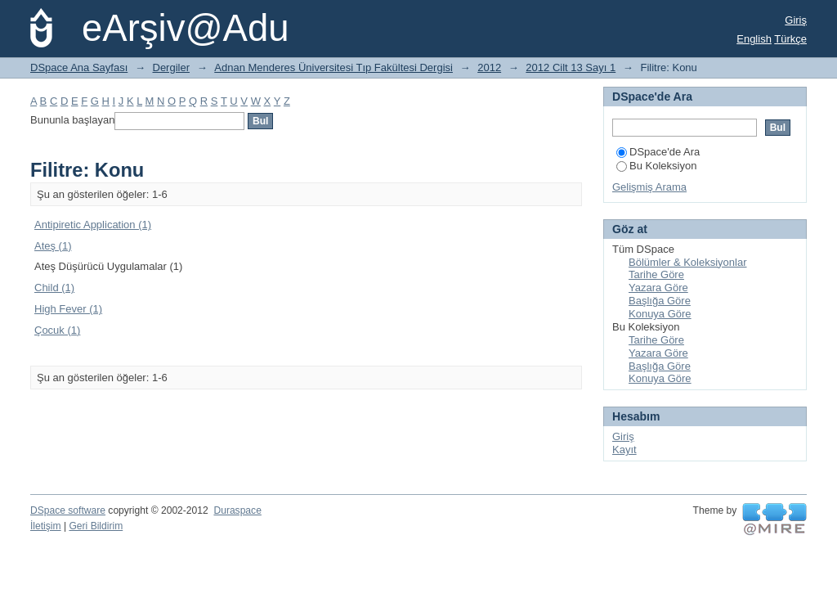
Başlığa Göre (660, 300)
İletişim (45, 526)
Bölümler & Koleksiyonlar (688, 262)
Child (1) (54, 287)
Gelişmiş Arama (649, 187)
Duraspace (237, 510)
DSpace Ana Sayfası (79, 67)
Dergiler (171, 67)
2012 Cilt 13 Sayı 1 (570, 67)
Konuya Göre (660, 314)
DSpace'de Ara (658, 152)
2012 (489, 67)
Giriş (796, 20)
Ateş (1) (53, 246)
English (754, 39)
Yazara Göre (658, 287)
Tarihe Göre (656, 274)
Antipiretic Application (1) (92, 224)
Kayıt (624, 449)
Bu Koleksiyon (656, 166)
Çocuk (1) (57, 330)
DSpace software (67, 510)
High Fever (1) (68, 309)
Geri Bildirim (96, 526)
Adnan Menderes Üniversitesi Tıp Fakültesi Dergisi (333, 67)
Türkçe (790, 39)
